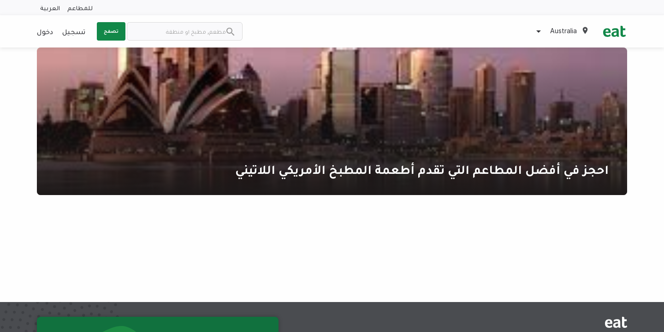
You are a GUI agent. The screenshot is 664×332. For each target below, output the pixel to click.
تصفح (111, 31)
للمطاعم (80, 8)
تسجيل (73, 31)
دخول (45, 31)
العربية (50, 8)
